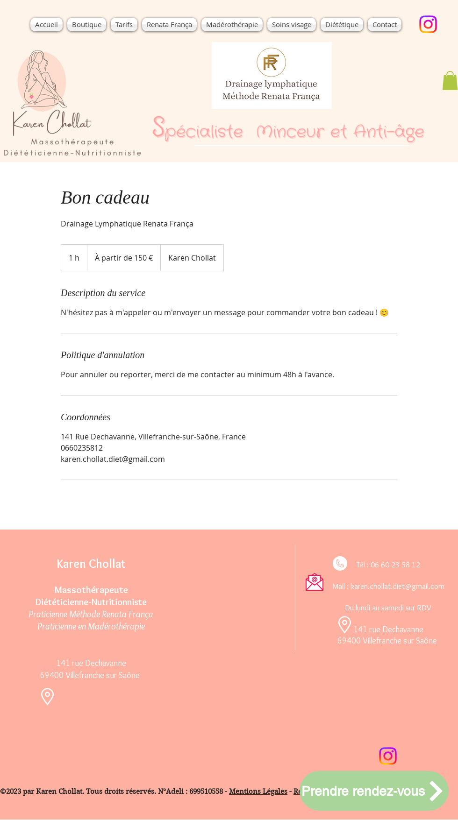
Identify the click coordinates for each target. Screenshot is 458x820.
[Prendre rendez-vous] (374, 791)
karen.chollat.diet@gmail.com (397, 586)
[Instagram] (428, 24)
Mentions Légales (258, 791)
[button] (341, 24)
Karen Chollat (91, 563)
